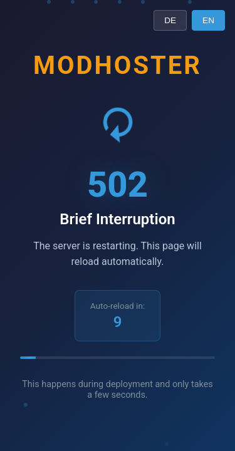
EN (208, 20)
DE (170, 20)
